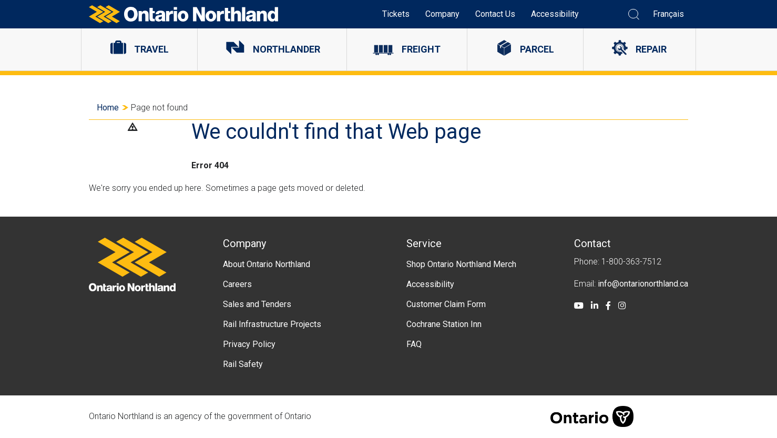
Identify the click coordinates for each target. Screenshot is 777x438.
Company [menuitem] (442, 14)
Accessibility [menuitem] (555, 14)
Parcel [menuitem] (537, 49)
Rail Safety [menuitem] (243, 364)
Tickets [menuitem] (396, 14)
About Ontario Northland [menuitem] (266, 264)
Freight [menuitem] (421, 49)
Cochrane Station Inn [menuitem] (444, 324)
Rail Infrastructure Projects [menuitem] (272, 324)
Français (668, 14)
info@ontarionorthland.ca (643, 284)
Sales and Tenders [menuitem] (257, 304)
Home (108, 108)
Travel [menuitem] (151, 49)
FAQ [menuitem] (414, 344)
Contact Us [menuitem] (495, 14)
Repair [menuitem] (651, 49)
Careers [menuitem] (237, 284)
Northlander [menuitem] (286, 49)
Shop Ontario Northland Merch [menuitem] (461, 264)
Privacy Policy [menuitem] (249, 344)
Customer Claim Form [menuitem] (446, 304)
